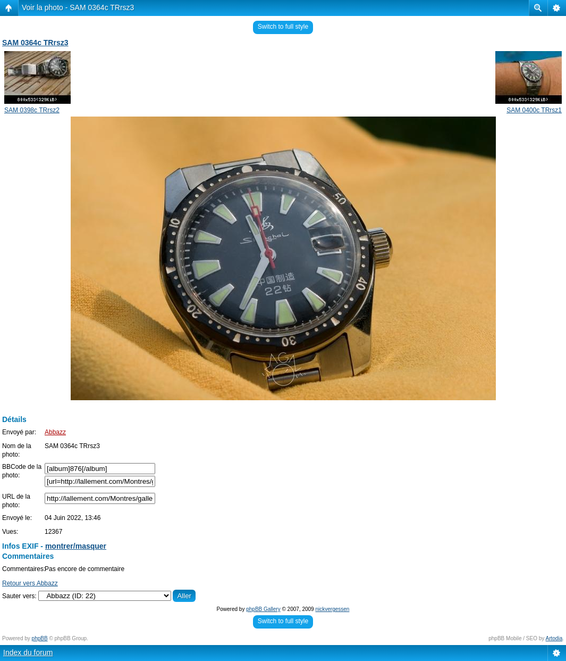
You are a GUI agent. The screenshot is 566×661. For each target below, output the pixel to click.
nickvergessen (332, 609)
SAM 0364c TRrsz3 (35, 42)
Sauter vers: (19, 596)
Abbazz (55, 432)
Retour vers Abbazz (30, 583)
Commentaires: (23, 569)
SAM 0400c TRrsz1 (534, 110)
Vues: (10, 531)
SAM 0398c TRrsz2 (32, 110)
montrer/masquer (75, 546)
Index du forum (28, 652)
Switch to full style (283, 26)
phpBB (40, 638)
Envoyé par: (19, 432)
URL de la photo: (16, 501)
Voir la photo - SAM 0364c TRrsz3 (78, 7)
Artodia (554, 638)
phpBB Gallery (263, 609)
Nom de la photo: (16, 450)
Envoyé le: (17, 518)
